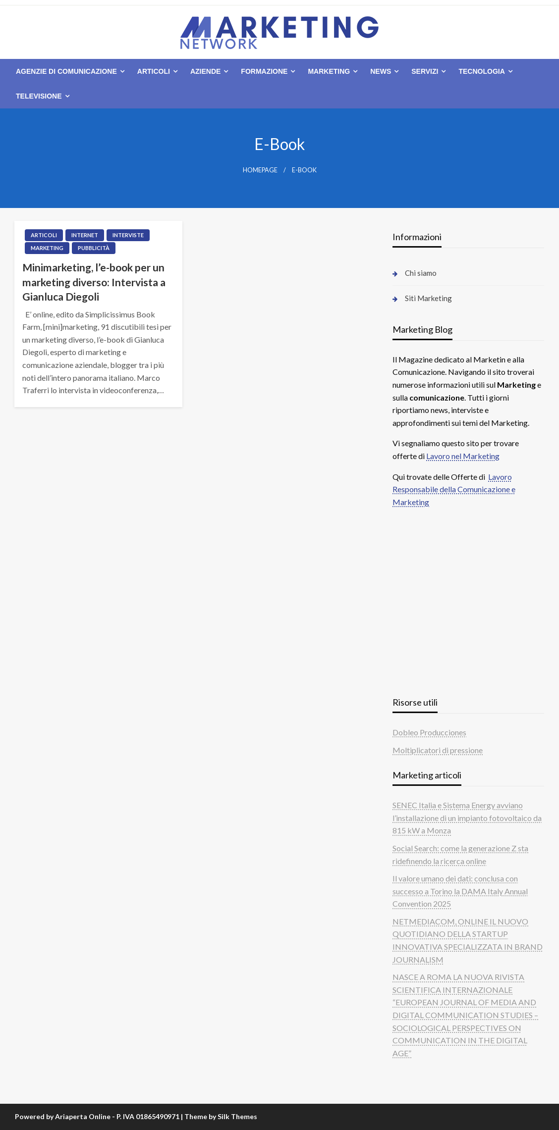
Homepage (260, 170)
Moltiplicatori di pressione (437, 750)
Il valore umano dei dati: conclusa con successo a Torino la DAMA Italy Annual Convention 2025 (460, 890)
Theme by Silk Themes (220, 1116)
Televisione (39, 96)
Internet (84, 235)
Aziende (205, 71)
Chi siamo (421, 272)
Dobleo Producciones (429, 732)
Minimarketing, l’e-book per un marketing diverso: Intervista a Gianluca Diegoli (94, 282)
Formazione (264, 71)
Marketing (329, 71)
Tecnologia (481, 71)
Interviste (128, 235)
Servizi (424, 71)
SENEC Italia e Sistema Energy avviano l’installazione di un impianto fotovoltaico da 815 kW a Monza (467, 817)
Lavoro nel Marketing (463, 456)
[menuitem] (68, 71)
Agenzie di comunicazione (66, 71)
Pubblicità (94, 248)
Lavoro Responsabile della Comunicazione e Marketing (453, 489)
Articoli (153, 71)
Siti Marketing (428, 298)
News (380, 71)
